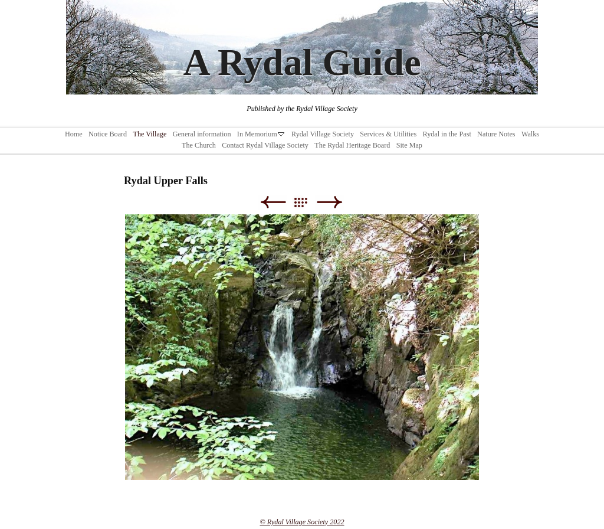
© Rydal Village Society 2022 (302, 522)
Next (329, 202)
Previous (272, 202)
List (306, 202)
